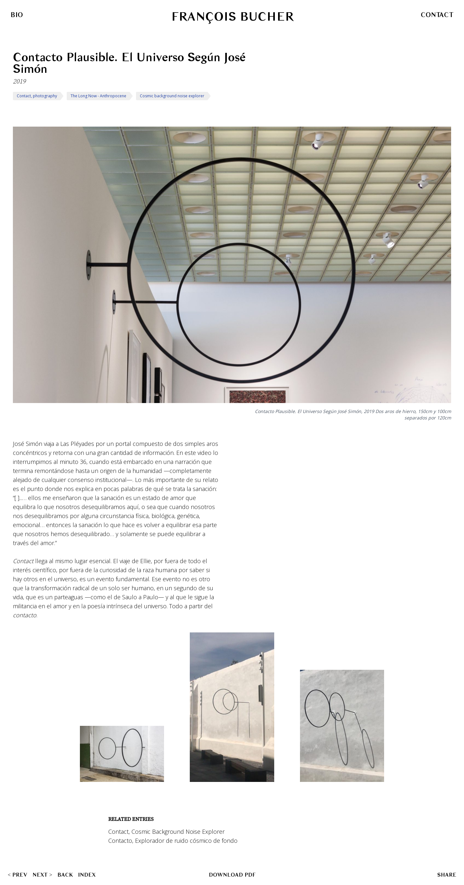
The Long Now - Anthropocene (98, 96)
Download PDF (232, 874)
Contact (437, 15)
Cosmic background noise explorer (172, 96)
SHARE (446, 874)
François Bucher (232, 16)
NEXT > (42, 874)
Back (65, 874)
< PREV (17, 874)
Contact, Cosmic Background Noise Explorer (166, 831)
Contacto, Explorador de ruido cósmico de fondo (172, 840)
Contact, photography (37, 96)
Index (87, 874)
